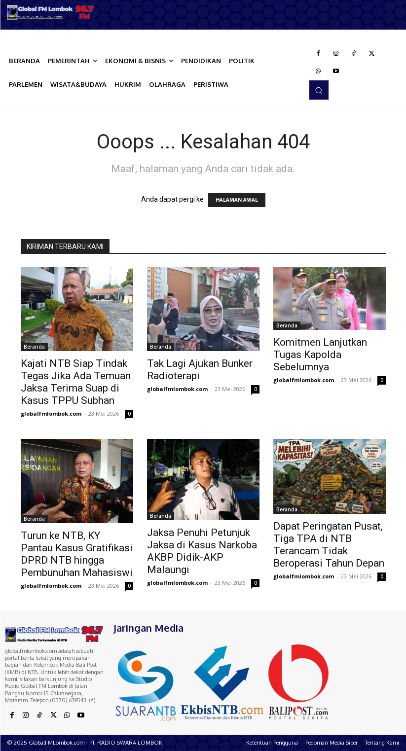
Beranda (34, 346)
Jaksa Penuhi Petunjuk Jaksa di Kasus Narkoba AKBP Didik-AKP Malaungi (202, 551)
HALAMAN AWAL (237, 200)
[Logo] (51, 12)
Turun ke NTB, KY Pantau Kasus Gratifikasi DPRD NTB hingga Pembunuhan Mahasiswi (77, 554)
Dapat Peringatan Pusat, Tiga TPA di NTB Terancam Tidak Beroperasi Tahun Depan (328, 544)
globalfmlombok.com (51, 413)
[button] (318, 89)
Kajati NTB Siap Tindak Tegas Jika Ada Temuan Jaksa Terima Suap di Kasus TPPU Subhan (76, 382)
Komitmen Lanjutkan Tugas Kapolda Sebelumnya (320, 354)
